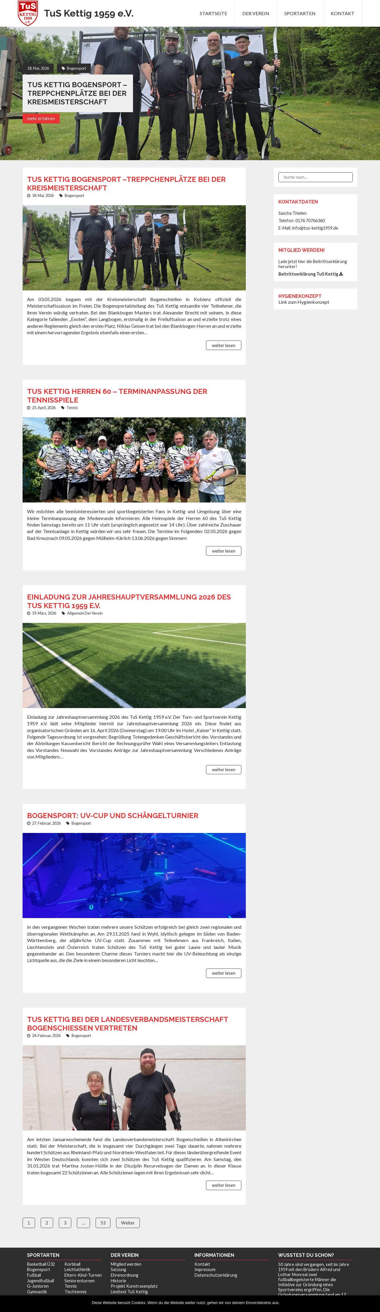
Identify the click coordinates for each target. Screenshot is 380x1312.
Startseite (213, 13)
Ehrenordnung (124, 1275)
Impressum (205, 1269)
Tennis (72, 407)
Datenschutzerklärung (215, 1275)
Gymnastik (37, 1291)
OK (285, 1303)
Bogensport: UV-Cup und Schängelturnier (112, 815)
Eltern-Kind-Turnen (83, 1275)
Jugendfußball (40, 1280)
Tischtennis (75, 1291)
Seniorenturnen (79, 1280)
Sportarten (300, 13)
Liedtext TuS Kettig (129, 1291)
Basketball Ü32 (41, 1264)
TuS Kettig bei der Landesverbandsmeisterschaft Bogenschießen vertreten (127, 1023)
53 (103, 1222)
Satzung (118, 1269)
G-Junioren (38, 1286)
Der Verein (255, 13)
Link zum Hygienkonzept (303, 302)
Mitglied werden (126, 1264)
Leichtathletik (77, 1269)
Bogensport (76, 68)
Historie (118, 1280)
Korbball (72, 1264)
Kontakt (342, 13)
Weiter (128, 1222)
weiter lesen (223, 345)
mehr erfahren (41, 118)
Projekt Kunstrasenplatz (134, 1286)
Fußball (34, 1275)
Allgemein (75, 613)
